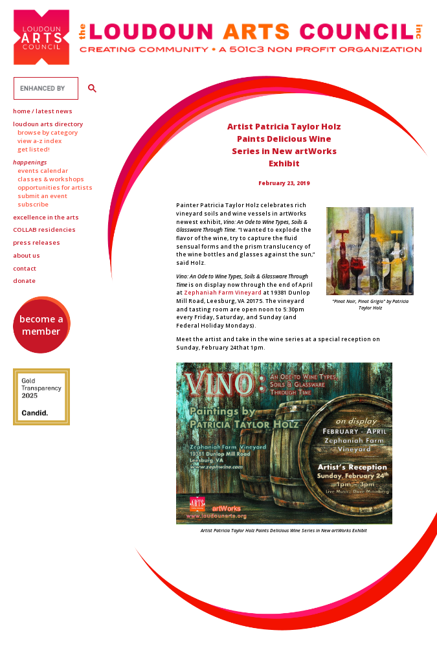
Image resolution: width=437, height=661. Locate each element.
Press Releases (36, 242)
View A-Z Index (39, 141)
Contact (24, 268)
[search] (44, 88)
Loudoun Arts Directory (48, 124)
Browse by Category (47, 132)
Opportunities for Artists (55, 187)
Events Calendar (42, 170)
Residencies (44, 229)
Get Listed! (33, 149)
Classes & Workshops (50, 179)
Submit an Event (42, 196)
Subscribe (33, 204)
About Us (26, 255)
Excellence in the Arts (46, 217)
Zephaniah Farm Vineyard (223, 292)
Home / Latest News (43, 111)
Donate (24, 280)
